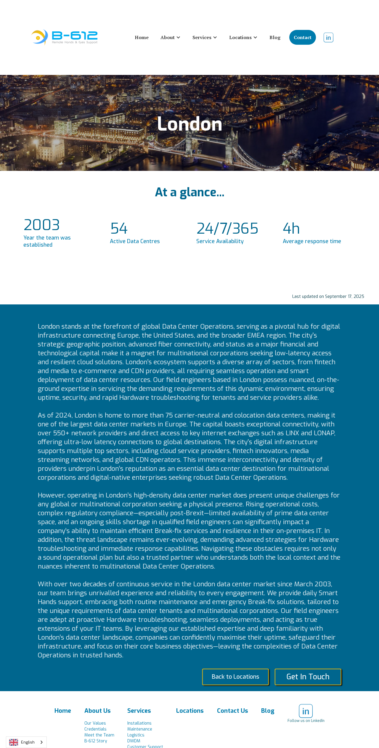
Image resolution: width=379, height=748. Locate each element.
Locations (190, 711)
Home (142, 37)
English (22, 742)
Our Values (95, 723)
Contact (302, 37)
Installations (139, 723)
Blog (274, 37)
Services (139, 711)
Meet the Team (99, 735)
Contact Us (232, 711)
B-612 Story (95, 741)
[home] (64, 37)
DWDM (133, 741)
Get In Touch (314, 677)
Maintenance (139, 729)
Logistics (135, 735)
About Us (97, 711)
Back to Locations (241, 677)
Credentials (95, 729)
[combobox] (26, 742)
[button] (171, 37)
